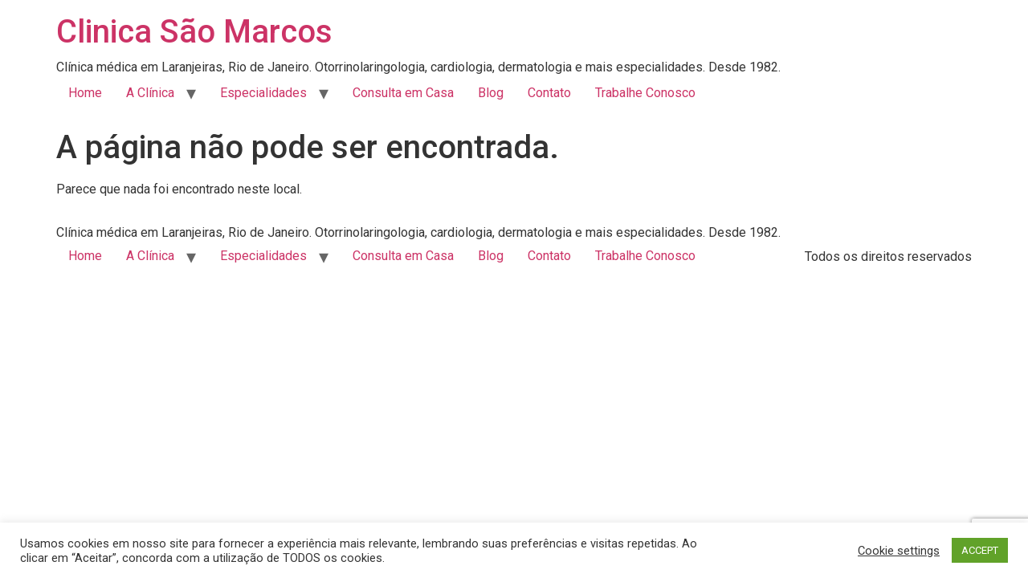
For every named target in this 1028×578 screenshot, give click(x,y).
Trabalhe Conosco (645, 92)
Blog (491, 92)
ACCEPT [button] (979, 550)
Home (85, 92)
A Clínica (150, 92)
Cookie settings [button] (899, 550)
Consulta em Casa (403, 92)
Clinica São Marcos (194, 32)
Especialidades (263, 92)
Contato (549, 92)
